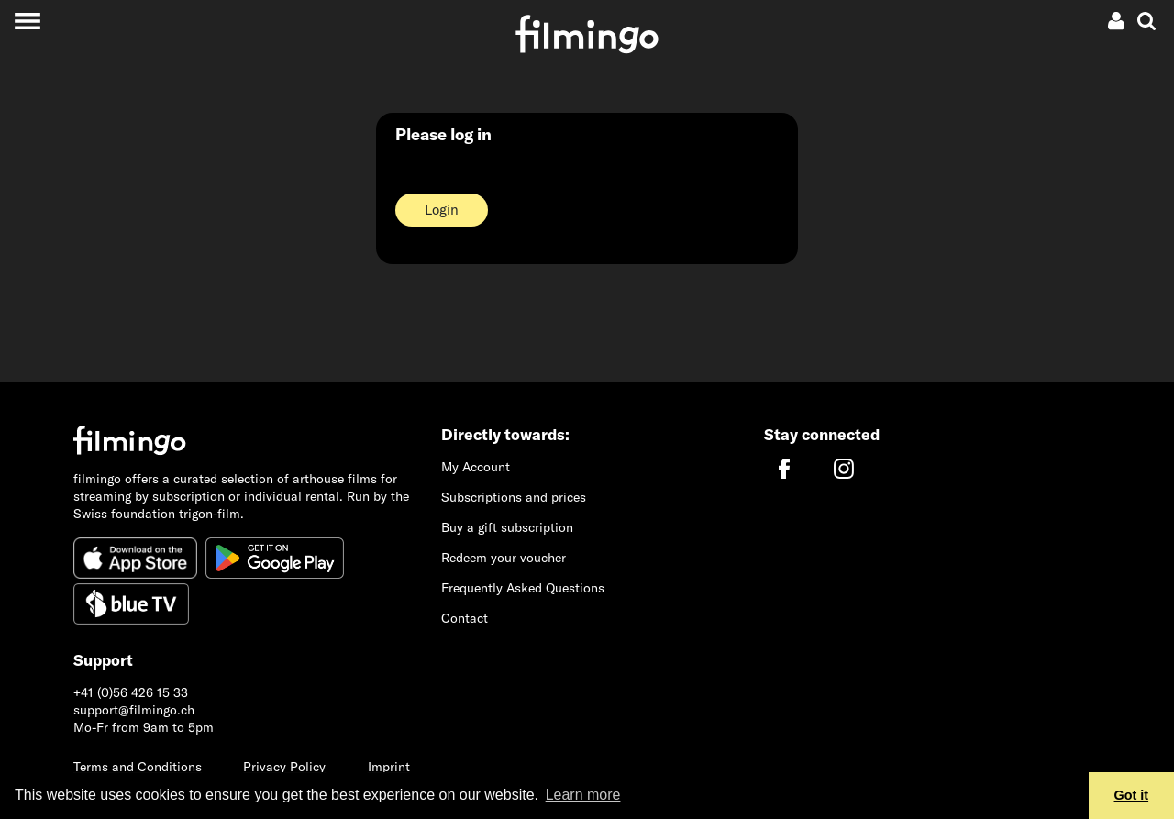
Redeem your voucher (503, 557)
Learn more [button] (583, 794)
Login (442, 209)
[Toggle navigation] (27, 20)
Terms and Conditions (137, 766)
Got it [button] (1131, 795)
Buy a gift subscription (507, 527)
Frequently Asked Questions (522, 588)
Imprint (389, 766)
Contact (464, 618)
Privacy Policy (284, 766)
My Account (475, 467)
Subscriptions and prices (513, 497)
